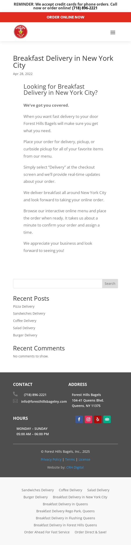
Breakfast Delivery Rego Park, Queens (65, 511)
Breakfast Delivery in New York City (80, 497)
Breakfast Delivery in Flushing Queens (65, 518)
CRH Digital (75, 467)
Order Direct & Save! (91, 532)
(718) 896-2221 (35, 394)
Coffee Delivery (24, 320)
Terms (70, 459)
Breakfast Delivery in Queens (65, 504)
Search (110, 283)
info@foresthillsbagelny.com (44, 401)
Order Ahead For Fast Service (47, 532)
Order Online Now (65, 17)
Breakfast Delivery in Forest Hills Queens (65, 525)
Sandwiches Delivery (29, 313)
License (84, 459)
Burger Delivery (25, 335)
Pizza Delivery (23, 306)
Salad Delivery (24, 328)
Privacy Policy (51, 459)
